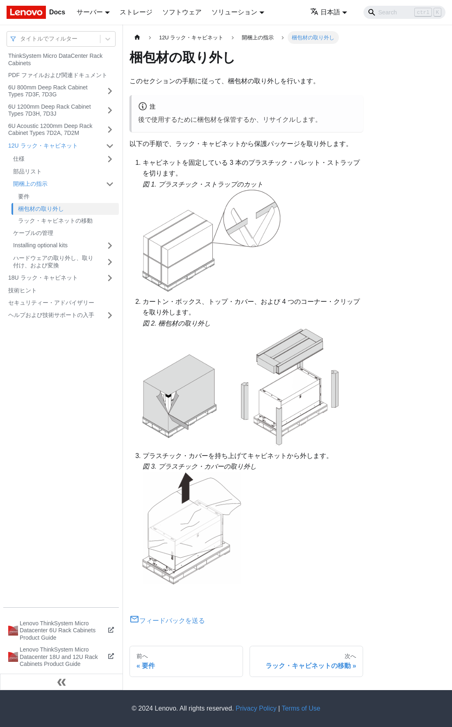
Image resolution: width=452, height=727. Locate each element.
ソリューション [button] (234, 12)
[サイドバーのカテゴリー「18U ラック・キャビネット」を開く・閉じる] (110, 278)
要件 (24, 196)
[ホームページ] (137, 37)
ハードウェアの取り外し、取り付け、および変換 (53, 262)
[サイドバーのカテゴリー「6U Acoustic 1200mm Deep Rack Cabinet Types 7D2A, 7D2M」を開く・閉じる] (110, 129)
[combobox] (21, 38)
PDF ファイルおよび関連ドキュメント (57, 75)
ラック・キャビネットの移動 (55, 220)
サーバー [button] (90, 12)
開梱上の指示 (30, 183)
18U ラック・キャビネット (43, 277)
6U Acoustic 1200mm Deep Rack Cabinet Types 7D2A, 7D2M (50, 130)
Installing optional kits (40, 245)
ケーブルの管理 (33, 233)
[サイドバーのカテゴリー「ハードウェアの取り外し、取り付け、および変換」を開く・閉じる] (110, 261)
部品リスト (27, 171)
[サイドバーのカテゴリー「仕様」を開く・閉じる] (110, 159)
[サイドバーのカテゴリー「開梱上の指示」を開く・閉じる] (110, 184)
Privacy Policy (256, 708)
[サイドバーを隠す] (61, 682)
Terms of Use (301, 708)
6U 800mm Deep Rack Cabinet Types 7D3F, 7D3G (48, 91)
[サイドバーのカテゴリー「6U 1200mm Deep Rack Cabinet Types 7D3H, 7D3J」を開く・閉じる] (110, 110)
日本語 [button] (325, 12)
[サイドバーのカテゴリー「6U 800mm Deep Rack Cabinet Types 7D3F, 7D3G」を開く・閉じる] (110, 91)
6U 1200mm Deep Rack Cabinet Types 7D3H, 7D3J (49, 110)
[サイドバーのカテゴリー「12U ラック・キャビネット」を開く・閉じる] (110, 146)
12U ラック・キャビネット (43, 145)
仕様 (19, 158)
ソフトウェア (182, 12)
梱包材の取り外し (41, 208)
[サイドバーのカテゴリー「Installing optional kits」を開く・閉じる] (110, 245)
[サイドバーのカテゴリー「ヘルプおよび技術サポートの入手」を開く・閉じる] (110, 315)
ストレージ (136, 12)
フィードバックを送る (167, 620)
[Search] (404, 12)
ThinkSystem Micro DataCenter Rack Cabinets (55, 59)
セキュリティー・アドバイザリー (51, 302)
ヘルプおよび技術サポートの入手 (51, 315)
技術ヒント (22, 290)
